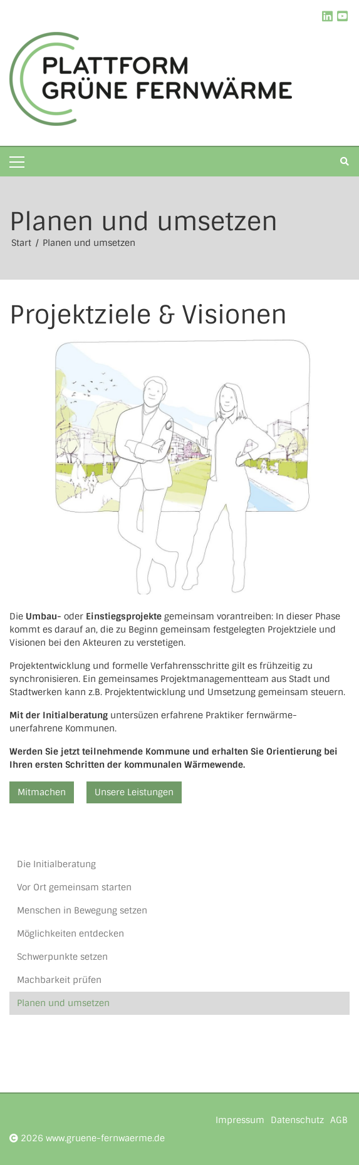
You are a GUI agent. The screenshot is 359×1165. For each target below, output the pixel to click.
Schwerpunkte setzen (62, 956)
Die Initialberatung (56, 864)
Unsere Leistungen (134, 792)
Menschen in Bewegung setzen (82, 910)
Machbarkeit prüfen (59, 979)
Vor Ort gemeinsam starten (74, 887)
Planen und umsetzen (89, 242)
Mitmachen (42, 792)
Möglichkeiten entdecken (70, 933)
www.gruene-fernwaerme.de (105, 1138)
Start (22, 242)
